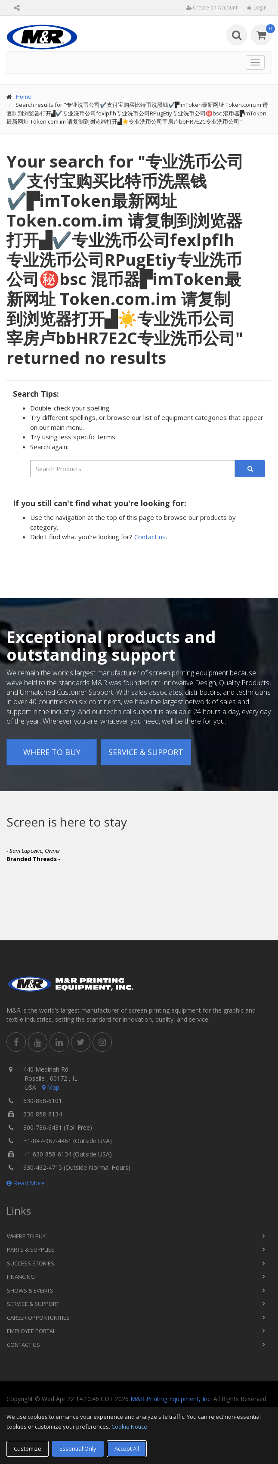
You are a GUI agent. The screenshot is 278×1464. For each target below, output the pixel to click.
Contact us (150, 536)
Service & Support (145, 752)
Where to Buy (51, 752)
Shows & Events (30, 1290)
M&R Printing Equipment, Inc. (171, 1399)
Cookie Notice (129, 1426)
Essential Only (77, 1448)
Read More (25, 1183)
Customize (27, 1448)
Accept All (126, 1448)
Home (23, 96)
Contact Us (23, 1345)
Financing (21, 1277)
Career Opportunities (38, 1317)
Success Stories (30, 1263)
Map (49, 1087)
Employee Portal (31, 1331)
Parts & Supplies (31, 1249)
